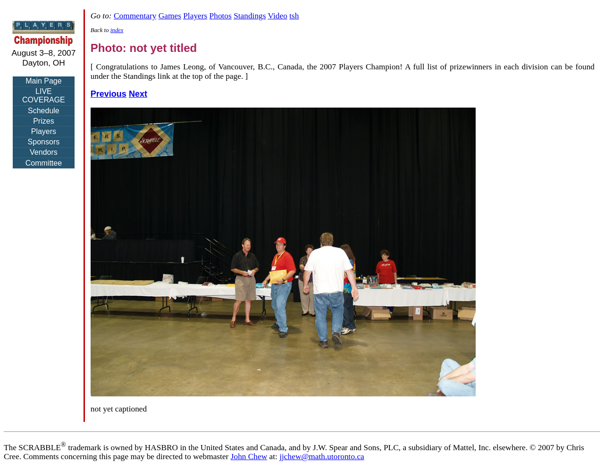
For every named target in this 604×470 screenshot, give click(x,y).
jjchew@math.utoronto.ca (321, 456)
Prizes (43, 121)
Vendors (44, 152)
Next (138, 94)
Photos (221, 15)
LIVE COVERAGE (43, 95)
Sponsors (44, 142)
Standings (250, 15)
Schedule (43, 111)
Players (43, 131)
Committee (43, 163)
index (117, 30)
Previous (108, 94)
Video (277, 15)
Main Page (43, 81)
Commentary (135, 15)
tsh (294, 15)
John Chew (249, 456)
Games (170, 15)
